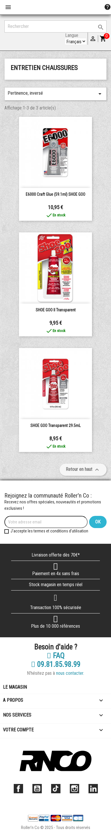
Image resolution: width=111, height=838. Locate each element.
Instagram (74, 788)
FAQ (56, 656)
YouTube (37, 788)
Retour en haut (83, 469)
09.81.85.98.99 (55, 664)
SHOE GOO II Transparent (56, 310)
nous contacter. (70, 673)
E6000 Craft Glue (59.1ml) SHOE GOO (55, 194)
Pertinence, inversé (55, 93)
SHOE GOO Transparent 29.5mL (55, 425)
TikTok (55, 788)
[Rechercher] (55, 26)
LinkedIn (93, 788)
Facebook (18, 788)
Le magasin (15, 687)
